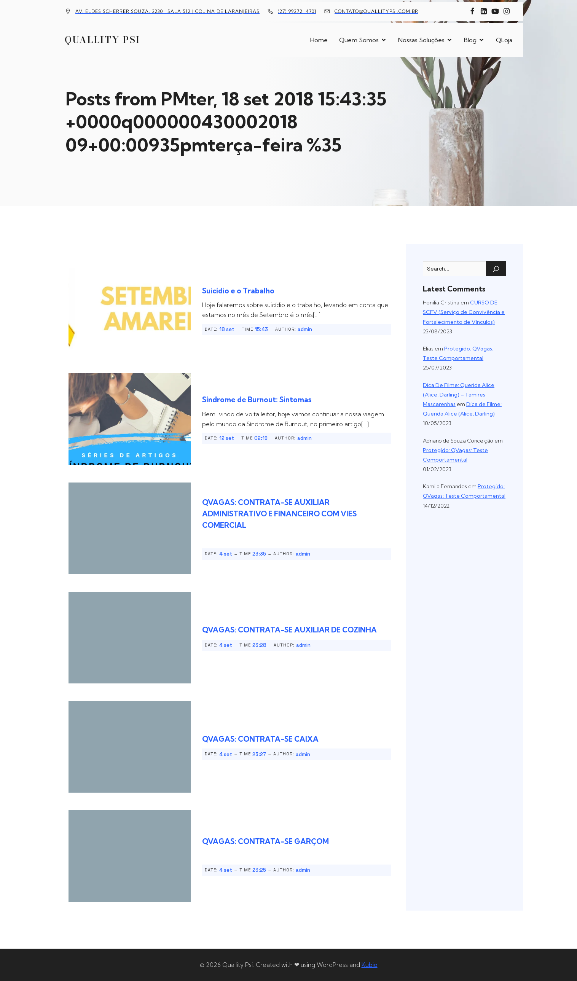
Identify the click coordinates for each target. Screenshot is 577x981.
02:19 (261, 438)
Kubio (370, 964)
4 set (225, 554)
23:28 (259, 645)
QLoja (504, 40)
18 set (226, 329)
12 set (226, 438)
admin (305, 329)
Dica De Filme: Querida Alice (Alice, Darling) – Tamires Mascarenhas (458, 395)
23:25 (259, 870)
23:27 (259, 754)
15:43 (261, 329)
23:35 (259, 554)
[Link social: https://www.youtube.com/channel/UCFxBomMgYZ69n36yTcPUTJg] (495, 11)
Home (319, 40)
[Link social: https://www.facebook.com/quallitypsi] (472, 11)
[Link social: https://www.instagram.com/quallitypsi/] (506, 11)
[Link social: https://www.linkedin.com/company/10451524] (483, 11)
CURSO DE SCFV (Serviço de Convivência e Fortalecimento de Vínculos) (464, 312)
